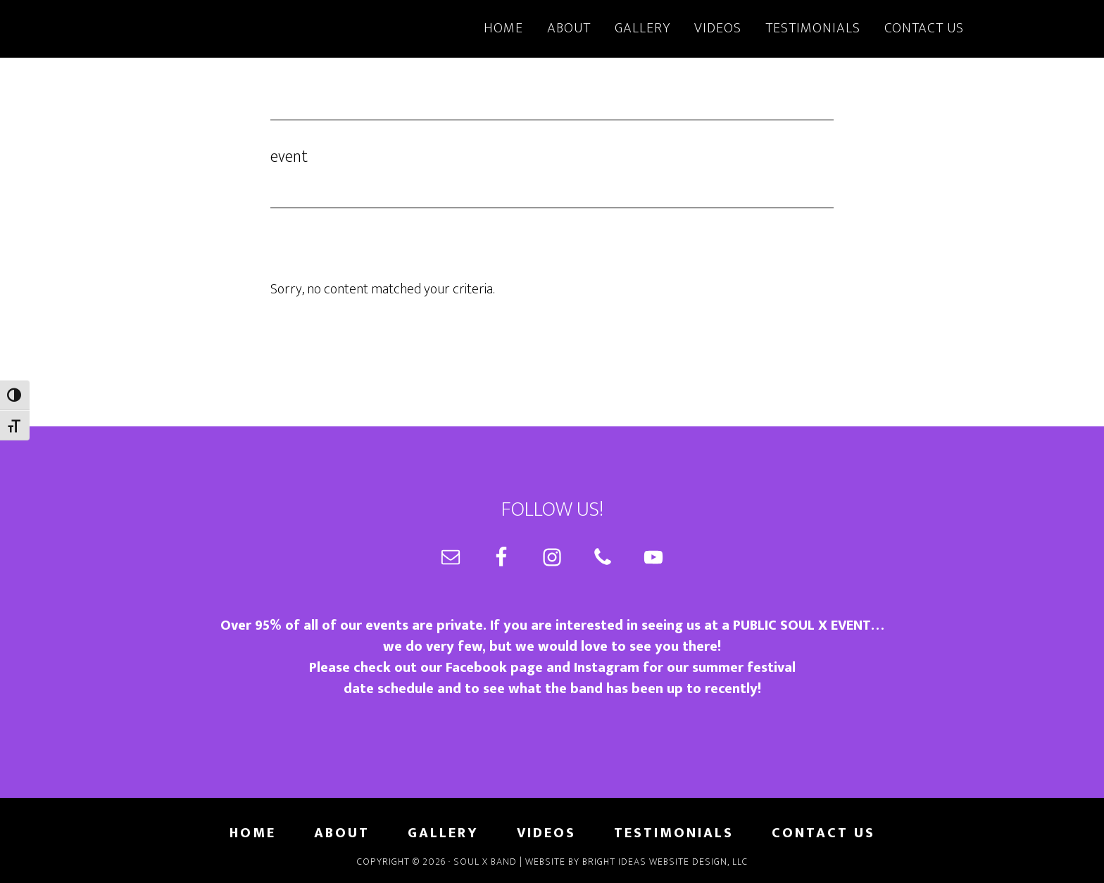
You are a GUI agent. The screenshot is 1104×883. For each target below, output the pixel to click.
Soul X (256, 26)
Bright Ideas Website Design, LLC (665, 861)
